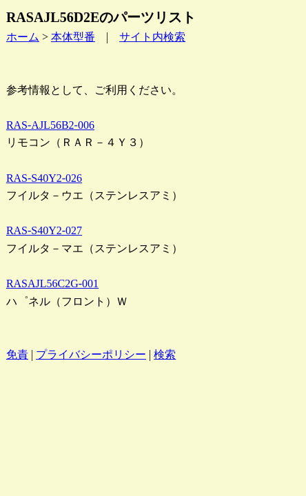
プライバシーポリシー (91, 354)
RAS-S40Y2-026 (44, 178)
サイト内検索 (152, 37)
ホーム (22, 37)
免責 (17, 354)
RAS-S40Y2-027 (44, 230)
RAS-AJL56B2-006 (50, 125)
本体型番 (73, 37)
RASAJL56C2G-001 (52, 283)
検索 (165, 354)
